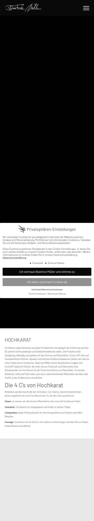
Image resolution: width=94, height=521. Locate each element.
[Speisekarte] (84, 8)
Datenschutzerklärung (14, 257)
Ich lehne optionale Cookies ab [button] (47, 282)
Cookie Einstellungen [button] (37, 294)
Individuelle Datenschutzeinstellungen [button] (47, 289)
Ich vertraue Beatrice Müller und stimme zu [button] (47, 272)
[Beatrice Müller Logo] (36, 8)
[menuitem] (84, 8)
